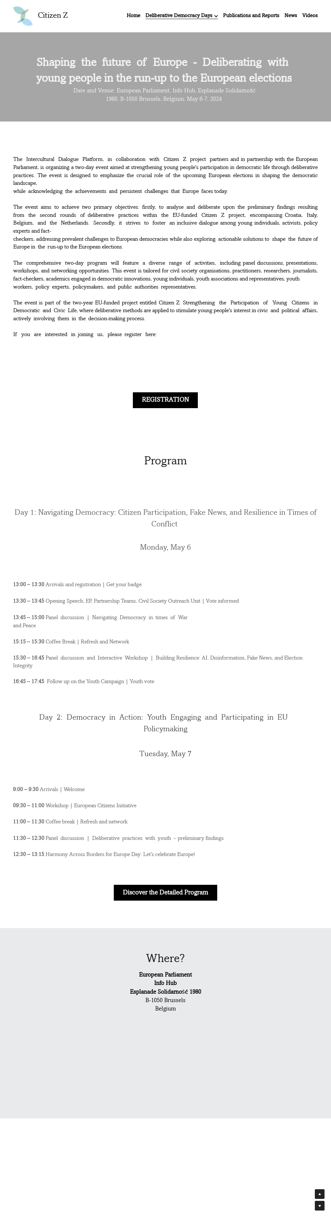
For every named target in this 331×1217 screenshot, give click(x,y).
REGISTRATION (165, 399)
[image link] (23, 15)
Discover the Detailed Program (165, 893)
